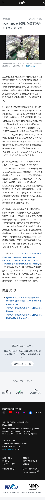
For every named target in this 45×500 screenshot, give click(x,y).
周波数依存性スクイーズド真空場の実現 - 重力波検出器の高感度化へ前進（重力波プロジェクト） (23, 301)
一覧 (38, 412)
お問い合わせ (7, 458)
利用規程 (5, 461)
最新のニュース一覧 (22, 363)
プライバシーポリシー (10, 464)
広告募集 (25, 458)
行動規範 (25, 464)
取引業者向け (8, 469)
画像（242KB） (29, 66)
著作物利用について (29, 461)
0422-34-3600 (10, 449)
